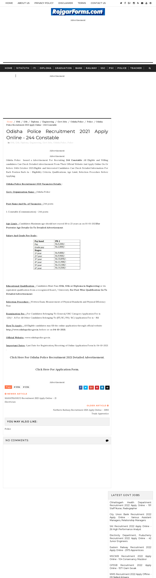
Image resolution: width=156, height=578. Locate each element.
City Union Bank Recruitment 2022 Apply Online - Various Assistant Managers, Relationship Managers (130, 100)
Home (9, 3)
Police (122, 67)
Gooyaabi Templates (101, 568)
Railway (91, 67)
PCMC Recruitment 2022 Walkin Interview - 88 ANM (130, 273)
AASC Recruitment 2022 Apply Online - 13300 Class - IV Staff (130, 210)
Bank (78, 67)
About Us (24, 3)
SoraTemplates (64, 568)
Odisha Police (77, 121)
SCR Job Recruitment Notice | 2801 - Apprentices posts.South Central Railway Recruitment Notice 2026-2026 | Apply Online (130, 411)
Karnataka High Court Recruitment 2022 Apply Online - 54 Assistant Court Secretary (130, 238)
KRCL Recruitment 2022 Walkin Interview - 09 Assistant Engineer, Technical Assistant (130, 250)
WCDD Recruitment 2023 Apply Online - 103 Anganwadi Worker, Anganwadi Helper (130, 478)
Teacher (136, 67)
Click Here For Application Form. (54, 370)
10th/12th (22, 67)
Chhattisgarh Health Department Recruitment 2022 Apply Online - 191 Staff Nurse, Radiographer (130, 89)
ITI (34, 67)
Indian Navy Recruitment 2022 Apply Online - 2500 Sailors (130, 201)
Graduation (63, 67)
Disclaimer (65, 3)
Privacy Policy (43, 3)
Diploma (45, 67)
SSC (103, 67)
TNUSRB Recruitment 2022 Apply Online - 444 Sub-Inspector (130, 228)
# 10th (17, 388)
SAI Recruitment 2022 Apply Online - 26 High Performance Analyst (130, 111)
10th (18, 121)
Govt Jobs (62, 121)
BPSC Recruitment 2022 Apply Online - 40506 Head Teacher (130, 177)
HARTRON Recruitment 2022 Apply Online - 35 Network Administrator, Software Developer (130, 262)
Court (9, 75)
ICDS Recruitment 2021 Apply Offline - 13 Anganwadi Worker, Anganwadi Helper (130, 444)
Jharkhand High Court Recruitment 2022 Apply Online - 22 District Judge (130, 168)
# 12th (26, 388)
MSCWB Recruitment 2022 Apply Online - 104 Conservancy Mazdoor (130, 141)
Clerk (21, 75)
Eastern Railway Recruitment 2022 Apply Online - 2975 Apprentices (130, 132)
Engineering (48, 121)
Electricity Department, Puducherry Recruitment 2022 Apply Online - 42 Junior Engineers (130, 121)
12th (25, 121)
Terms (82, 3)
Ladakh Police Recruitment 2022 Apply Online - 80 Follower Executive (130, 282)
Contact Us (98, 3)
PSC (111, 67)
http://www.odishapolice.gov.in (22, 330)
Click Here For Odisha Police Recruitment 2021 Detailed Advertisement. (54, 358)
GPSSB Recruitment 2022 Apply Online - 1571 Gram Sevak (130, 150)
